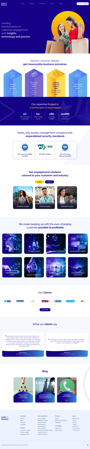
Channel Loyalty (24, 432)
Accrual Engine (42, 418)
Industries (49, 181)
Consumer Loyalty (25, 430)
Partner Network (42, 428)
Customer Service (42, 432)
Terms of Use (76, 430)
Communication (42, 422)
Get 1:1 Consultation (83, 3)
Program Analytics (42, 434)
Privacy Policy (76, 428)
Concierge (57, 422)
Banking (22, 418)
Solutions (32, 3)
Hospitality (23, 424)
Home (22, 3)
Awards (74, 422)
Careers (75, 424)
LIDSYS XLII (58, 428)
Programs (39, 181)
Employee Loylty (24, 434)
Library (52, 3)
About (60, 3)
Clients (74, 420)
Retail (21, 420)
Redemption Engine (43, 420)
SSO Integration (42, 424)
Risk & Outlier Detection (61, 420)
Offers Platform (42, 426)
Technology (42, 3)
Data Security (58, 430)
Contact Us (75, 426)
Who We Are (76, 418)
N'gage (57, 418)
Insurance (22, 422)
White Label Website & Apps (45, 430)
